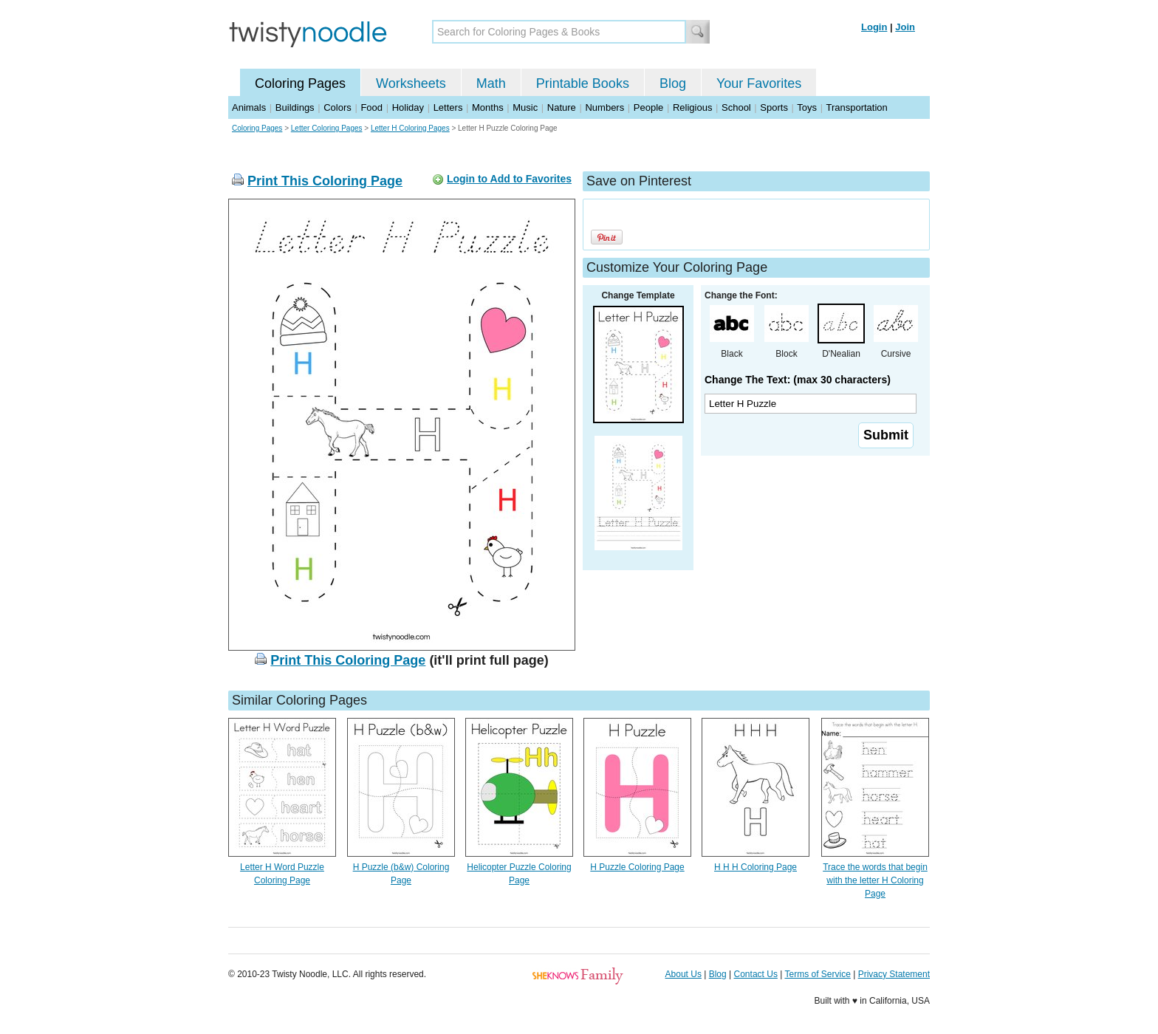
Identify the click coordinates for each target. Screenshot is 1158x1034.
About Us (683, 974)
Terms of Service (817, 974)
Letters (448, 107)
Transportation (856, 107)
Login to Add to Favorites (509, 179)
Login (874, 26)
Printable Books (582, 83)
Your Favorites (758, 83)
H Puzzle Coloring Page (637, 867)
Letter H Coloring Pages (410, 128)
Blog (672, 83)
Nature (561, 107)
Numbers (604, 107)
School (736, 107)
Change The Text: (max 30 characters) (798, 380)
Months (488, 107)
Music (525, 107)
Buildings (295, 107)
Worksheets (411, 83)
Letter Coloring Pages (327, 128)
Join (905, 26)
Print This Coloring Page (324, 181)
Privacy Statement (894, 974)
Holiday (408, 107)
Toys (807, 107)
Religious (692, 107)
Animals (249, 107)
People (648, 107)
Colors (337, 107)
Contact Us (756, 974)
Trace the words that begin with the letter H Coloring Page (875, 880)
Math (491, 83)
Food (371, 107)
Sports (774, 107)
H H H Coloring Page (755, 867)
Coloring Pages (300, 83)
